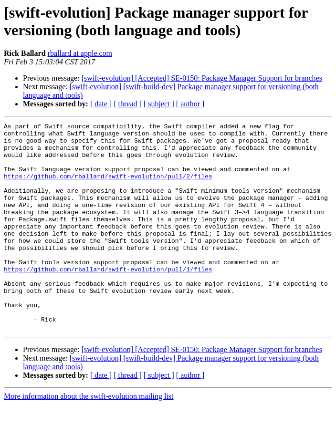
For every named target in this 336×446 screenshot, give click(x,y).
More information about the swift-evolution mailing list (89, 438)
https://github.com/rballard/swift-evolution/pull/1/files (108, 299)
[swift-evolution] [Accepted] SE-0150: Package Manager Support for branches (202, 78)
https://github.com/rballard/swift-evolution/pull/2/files (108, 187)
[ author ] (190, 104)
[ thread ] (128, 104)
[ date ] (101, 104)
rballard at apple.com (80, 53)
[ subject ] (159, 104)
